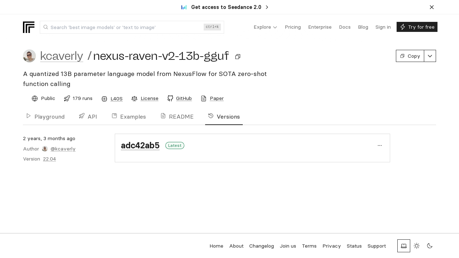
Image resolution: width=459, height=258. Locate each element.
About (236, 246)
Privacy (331, 246)
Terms (309, 246)
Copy (410, 56)
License (149, 98)
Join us (288, 246)
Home (216, 246)
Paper (217, 98)
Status (354, 246)
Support (377, 246)
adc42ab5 (140, 145)
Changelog (261, 246)
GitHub (184, 98)
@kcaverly (63, 148)
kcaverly (61, 56)
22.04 (49, 159)
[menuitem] (265, 27)
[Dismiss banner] (431, 7)
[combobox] (132, 27)
